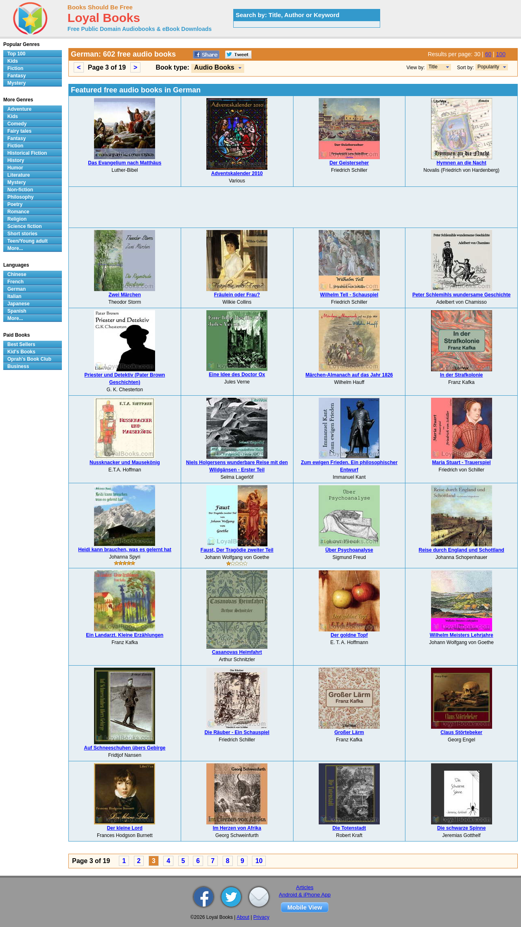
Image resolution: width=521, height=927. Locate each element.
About (242, 917)
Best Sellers (21, 344)
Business (18, 366)
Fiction (15, 68)
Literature (18, 175)
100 (501, 54)
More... (15, 248)
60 (488, 54)
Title (433, 67)
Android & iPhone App (305, 895)
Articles (304, 887)
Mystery (16, 83)
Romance (18, 212)
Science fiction (24, 226)
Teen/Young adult (27, 241)
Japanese (18, 304)
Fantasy (16, 76)
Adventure (19, 109)
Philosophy (20, 197)
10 (259, 860)
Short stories (22, 234)
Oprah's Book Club (29, 359)
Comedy (16, 124)
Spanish (16, 311)
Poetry (14, 204)
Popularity (488, 67)
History (15, 160)
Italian (14, 296)
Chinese (16, 274)
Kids (12, 61)
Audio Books (214, 67)
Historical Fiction (27, 153)
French (15, 282)
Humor (15, 168)
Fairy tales (19, 131)
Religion (16, 219)
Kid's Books (21, 352)
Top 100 (16, 54)
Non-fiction (20, 190)
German (16, 289)
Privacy (261, 917)
